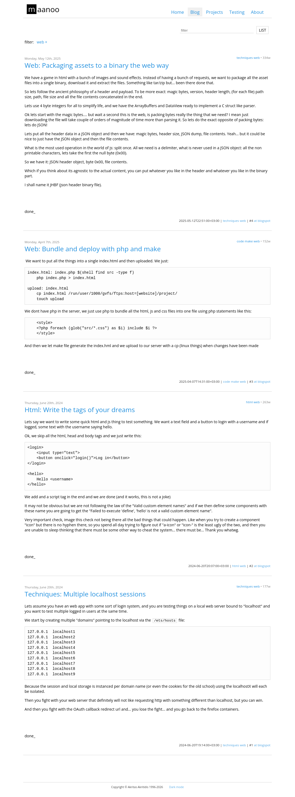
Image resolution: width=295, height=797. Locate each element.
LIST (262, 30)
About (257, 12)
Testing (236, 12)
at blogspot (262, 221)
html (249, 402)
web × (42, 42)
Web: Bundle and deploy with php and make (93, 248)
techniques (245, 58)
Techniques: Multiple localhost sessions (85, 593)
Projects (214, 12)
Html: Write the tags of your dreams (80, 409)
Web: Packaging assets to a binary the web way (97, 65)
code (240, 241)
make (249, 241)
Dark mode (176, 787)
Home (177, 12)
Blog (195, 12)
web (257, 58)
